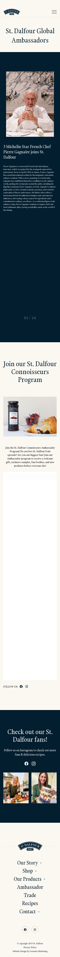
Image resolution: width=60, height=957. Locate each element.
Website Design (19, 951)
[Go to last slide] (17, 318)
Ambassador (30, 886)
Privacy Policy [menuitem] (30, 947)
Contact (27, 911)
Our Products (27, 878)
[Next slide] (42, 318)
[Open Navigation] (54, 11)
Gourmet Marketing (38, 951)
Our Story (27, 862)
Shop (27, 870)
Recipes (30, 903)
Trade (30, 895)
